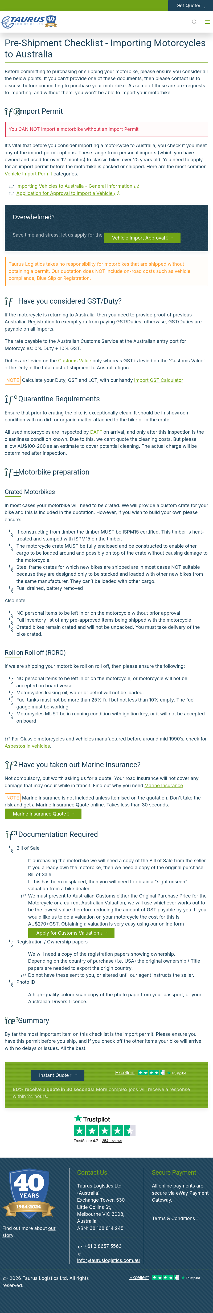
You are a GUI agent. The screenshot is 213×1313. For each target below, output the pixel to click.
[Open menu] (207, 22)
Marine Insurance (164, 785)
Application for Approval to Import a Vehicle (68, 193)
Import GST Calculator (158, 380)
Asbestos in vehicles (27, 746)
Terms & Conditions (173, 1218)
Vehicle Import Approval (142, 238)
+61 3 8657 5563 (103, 1246)
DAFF (96, 432)
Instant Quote (57, 1075)
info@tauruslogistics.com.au (108, 1260)
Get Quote (191, 5)
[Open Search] (194, 22)
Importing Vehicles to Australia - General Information (78, 186)
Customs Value (74, 360)
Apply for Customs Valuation (71, 933)
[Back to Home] (29, 22)
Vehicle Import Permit (28, 174)
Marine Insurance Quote (43, 814)
